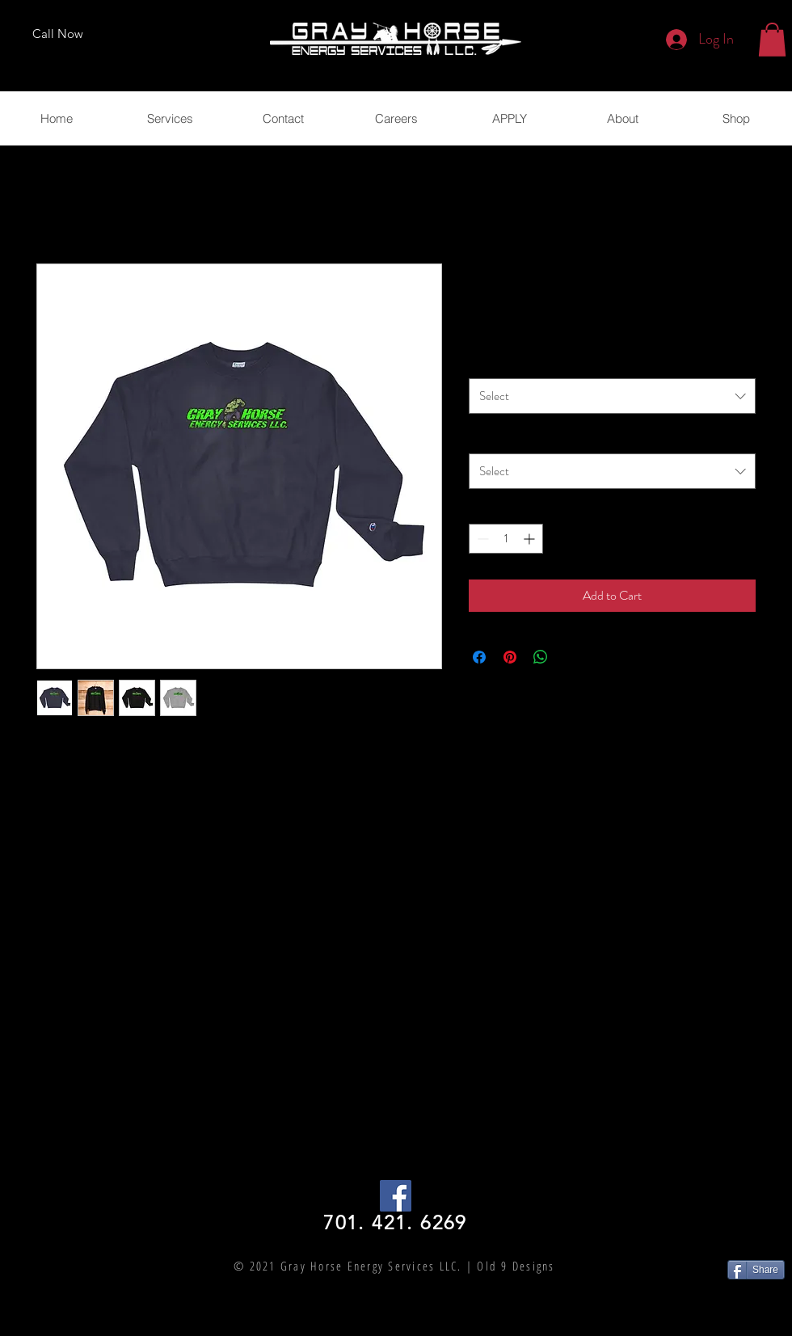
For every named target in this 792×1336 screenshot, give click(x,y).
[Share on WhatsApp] (540, 657)
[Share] (756, 1269)
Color (485, 361)
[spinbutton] (505, 539)
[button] (772, 40)
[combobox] (612, 396)
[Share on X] (571, 657)
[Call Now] (57, 34)
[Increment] (530, 539)
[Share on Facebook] (479, 657)
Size (482, 436)
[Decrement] (481, 539)
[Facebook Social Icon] (395, 1196)
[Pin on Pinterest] (510, 657)
